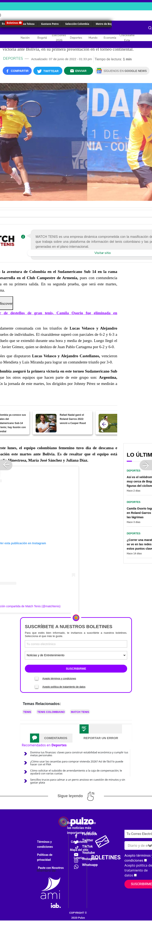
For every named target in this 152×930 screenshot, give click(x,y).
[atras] (104, 424)
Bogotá (42, 38)
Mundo (93, 38)
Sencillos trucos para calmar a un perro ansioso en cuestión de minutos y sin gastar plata (77, 781)
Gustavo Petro (50, 24)
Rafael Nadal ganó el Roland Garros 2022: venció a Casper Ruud (73, 419)
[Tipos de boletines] (76, 655)
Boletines (12, 23)
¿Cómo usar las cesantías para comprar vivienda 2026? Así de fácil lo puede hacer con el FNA (76, 763)
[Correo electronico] (76, 644)
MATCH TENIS (80, 711)
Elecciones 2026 (59, 37)
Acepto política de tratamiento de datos (63, 686)
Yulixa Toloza (26, 24)
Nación (25, 38)
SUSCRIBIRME (76, 668)
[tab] (51, 738)
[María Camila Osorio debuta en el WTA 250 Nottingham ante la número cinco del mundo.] (109, 423)
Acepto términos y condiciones (59, 678)
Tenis (27, 711)
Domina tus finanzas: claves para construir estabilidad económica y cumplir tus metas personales (79, 754)
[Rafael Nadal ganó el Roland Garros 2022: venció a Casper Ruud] (46, 423)
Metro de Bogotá (106, 24)
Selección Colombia (77, 24)
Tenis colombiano (51, 711)
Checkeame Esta (127, 37)
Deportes (76, 38)
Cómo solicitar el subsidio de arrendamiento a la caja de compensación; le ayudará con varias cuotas (76, 772)
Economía (110, 38)
